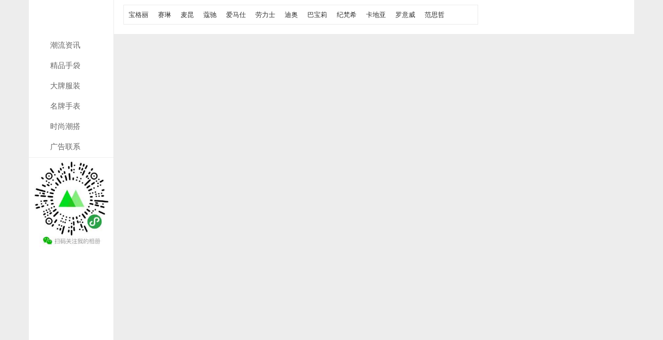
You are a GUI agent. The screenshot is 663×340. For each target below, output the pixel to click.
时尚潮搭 (65, 126)
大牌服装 (65, 86)
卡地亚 (376, 14)
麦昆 (187, 14)
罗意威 (405, 14)
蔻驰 (210, 14)
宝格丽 (138, 14)
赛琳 (164, 14)
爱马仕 (236, 14)
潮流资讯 (65, 45)
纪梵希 (347, 14)
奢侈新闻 (71, 29)
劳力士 (265, 14)
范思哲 (435, 14)
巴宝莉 (317, 14)
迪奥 (291, 14)
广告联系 (65, 147)
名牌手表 (65, 106)
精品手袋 (65, 65)
